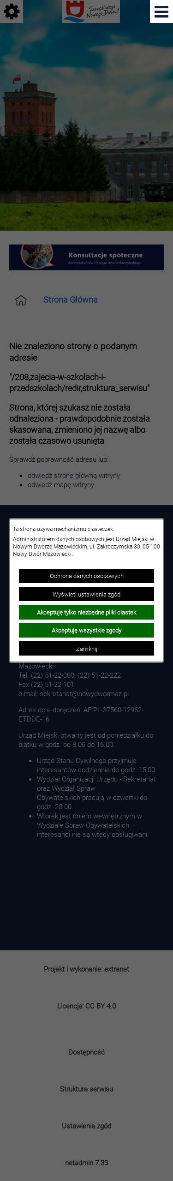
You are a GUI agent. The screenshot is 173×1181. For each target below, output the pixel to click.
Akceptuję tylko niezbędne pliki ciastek (86, 612)
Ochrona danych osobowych (87, 576)
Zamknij (86, 648)
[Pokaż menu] (161, 11)
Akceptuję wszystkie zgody (86, 630)
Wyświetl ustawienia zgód (86, 594)
